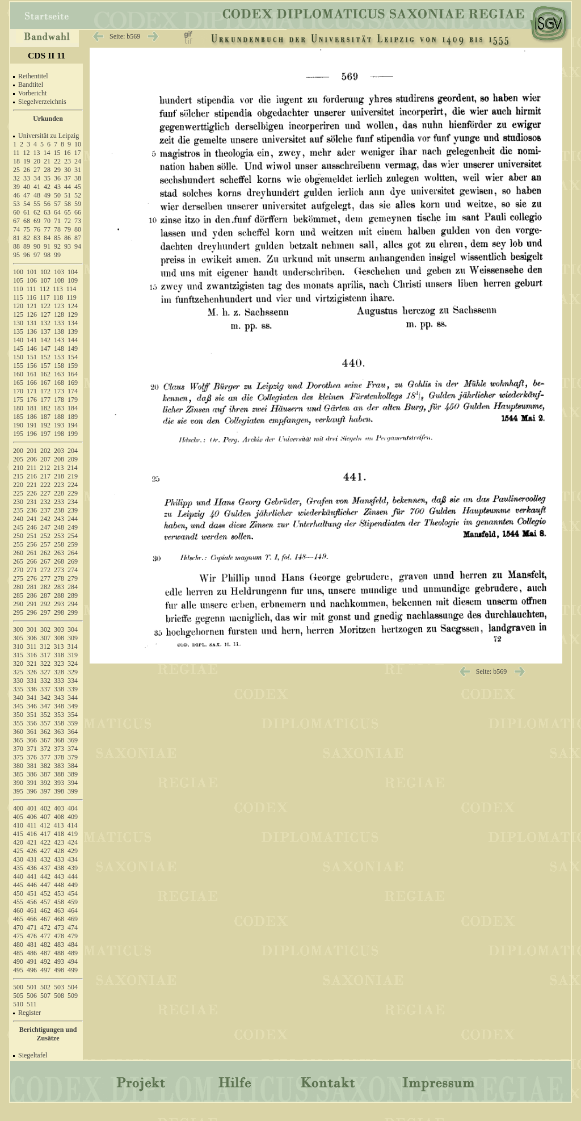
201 (32, 451)
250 (18, 536)
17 (77, 153)
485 (18, 953)
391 (32, 783)
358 (59, 723)
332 (45, 681)
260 (18, 553)
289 (73, 595)
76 (36, 229)
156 (32, 366)
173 (59, 391)
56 (47, 204)
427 (45, 851)
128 (59, 314)
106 (32, 280)
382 (45, 766)
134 (73, 323)
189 (73, 417)
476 (32, 936)
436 (32, 868)
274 (73, 570)
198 (59, 434)
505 (18, 996)
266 (32, 561)
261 (32, 553)
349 (73, 706)
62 (36, 212)
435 (18, 868)
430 (18, 859)
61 (26, 212)
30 (67, 170)
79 (67, 229)
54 (26, 204)
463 (59, 910)
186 (32, 417)
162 (45, 374)
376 (32, 757)
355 (18, 723)
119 (71, 297)
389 (73, 774)
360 (18, 732)
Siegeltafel (32, 1055)
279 (73, 578)
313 (59, 646)
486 (32, 953)
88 (16, 246)
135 (18, 331)
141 (32, 340)
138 (59, 331)
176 (32, 400)
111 (31, 289)
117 (45, 297)
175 (18, 400)
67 (16, 221)
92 (57, 246)
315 (18, 655)
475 (18, 936)
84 (47, 238)
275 (18, 578)
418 (59, 834)
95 (16, 255)
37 (67, 178)
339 (73, 689)
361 (32, 732)
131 (32, 323)
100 (18, 272)
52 (77, 195)
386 (32, 774)
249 (73, 527)
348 (59, 706)
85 (57, 238)
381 (32, 766)
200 (18, 451)
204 (73, 451)
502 (45, 987)
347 (45, 706)
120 (18, 306)
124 (73, 306)
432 (45, 859)
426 (32, 851)
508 (59, 996)
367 (45, 740)
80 (77, 229)
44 (67, 187)
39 (16, 187)
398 (59, 791)
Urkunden (48, 119)
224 (73, 485)
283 (59, 587)
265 (18, 561)
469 (73, 919)
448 (59, 885)
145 (18, 348)
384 (73, 766)
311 (32, 646)
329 (73, 672)
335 (18, 689)
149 (73, 348)
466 (32, 919)
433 (59, 859)
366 (32, 740)
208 (59, 459)
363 (59, 732)
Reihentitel (33, 76)
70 (47, 221)
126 (32, 314)
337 (45, 689)
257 (45, 544)
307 (45, 638)
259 (73, 544)
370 (18, 749)
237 (45, 510)
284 (73, 587)
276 (32, 578)
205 (18, 459)
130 (18, 323)
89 (26, 246)
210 (18, 468)
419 (73, 834)
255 (18, 544)
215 (18, 476)
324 (73, 663)
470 (18, 927)
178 (59, 400)
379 (73, 757)
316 (32, 655)
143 (59, 340)
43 (57, 187)
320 (18, 663)
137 (45, 331)
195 (18, 434)
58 (67, 204)
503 (59, 987)
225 (18, 493)
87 (77, 238)
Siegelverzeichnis (42, 102)
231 (32, 502)
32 (16, 178)
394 (73, 783)
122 (45, 306)
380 (18, 766)
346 (32, 706)
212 (45, 468)
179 (73, 400)
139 (73, 331)
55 (36, 204)
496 (32, 970)
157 (45, 366)
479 (73, 936)
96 (26, 255)
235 (18, 510)
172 (45, 391)
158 (59, 366)
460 (18, 910)
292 (45, 604)
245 (18, 527)
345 (18, 706)
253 (59, 536)
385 (18, 774)
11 (16, 153)
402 (45, 808)
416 (32, 834)
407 (45, 817)
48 (36, 195)
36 (57, 178)
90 (36, 246)
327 (45, 672)
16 (67, 153)
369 (73, 740)
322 (45, 663)
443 (59, 876)
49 (47, 195)
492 (45, 961)
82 (26, 238)
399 (73, 791)
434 (73, 859)
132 (45, 323)
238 (59, 510)
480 (18, 944)
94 (77, 246)
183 (59, 408)
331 (32, 681)
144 (73, 340)
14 (47, 153)
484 (73, 944)
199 (73, 434)
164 (73, 374)
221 (32, 485)
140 (18, 340)
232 (45, 502)
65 (67, 212)
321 (32, 663)
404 (73, 808)
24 (77, 161)
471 (32, 927)
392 (45, 783)
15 (57, 153)
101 (32, 272)
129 (73, 314)
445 (18, 885)
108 (59, 280)
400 (18, 808)
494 (73, 961)
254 (73, 536)
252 (45, 536)
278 (59, 578)
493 (59, 961)
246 (32, 527)
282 (45, 587)
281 (32, 587)
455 (18, 902)
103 (59, 272)
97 (36, 255)
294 (73, 604)
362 (45, 732)
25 (16, 170)
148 (59, 348)
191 (32, 425)
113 (58, 289)
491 (32, 961)
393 (59, 783)
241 (32, 519)
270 (18, 570)
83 (36, 238)
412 (45, 825)
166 (32, 383)
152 (45, 357)
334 (73, 681)
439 (73, 868)
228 (59, 493)
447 (45, 885)
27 (36, 170)
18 (16, 161)
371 (32, 749)
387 (45, 774)
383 (59, 766)
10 (77, 144)
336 (32, 689)
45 (77, 187)
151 (32, 357)
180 (18, 408)
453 (59, 893)
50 (57, 195)
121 (32, 306)
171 (32, 391)
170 (18, 391)
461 (32, 910)
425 (18, 851)
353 (59, 715)
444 (73, 876)
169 (73, 383)
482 (45, 944)
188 (59, 417)
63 (47, 212)
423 (59, 842)
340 (18, 698)
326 (32, 672)
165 (18, 383)
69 (36, 221)
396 (32, 791)
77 (47, 229)
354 (73, 715)
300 (18, 629)
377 (45, 757)
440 (18, 876)
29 (57, 170)
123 (59, 306)
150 (18, 357)
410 (18, 825)
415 (18, 834)
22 (57, 161)
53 (16, 204)
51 (67, 195)
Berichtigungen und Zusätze (48, 1034)
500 (18, 987)
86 (67, 238)
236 (32, 510)
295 (18, 612)
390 (18, 783)
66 (77, 212)
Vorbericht (32, 93)
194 (73, 425)
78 (57, 229)
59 (77, 204)
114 (71, 289)
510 (18, 1004)
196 (32, 434)
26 (26, 170)
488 (59, 953)
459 (73, 902)
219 (73, 476)
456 (32, 902)
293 (59, 604)
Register (29, 1013)
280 (18, 587)
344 (73, 698)
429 (73, 851)
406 (32, 817)
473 (59, 927)
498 (59, 970)
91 (47, 246)
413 (59, 825)
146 (32, 348)
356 (32, 723)
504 (73, 987)
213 (59, 468)
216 (32, 476)
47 (26, 195)
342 (45, 698)
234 (73, 502)
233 (59, 502)
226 (32, 493)
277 (45, 578)
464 (73, 910)
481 (32, 944)
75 (26, 229)
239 (73, 510)
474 (73, 927)
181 (32, 408)
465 (18, 919)
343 (59, 698)
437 (45, 868)
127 (45, 314)
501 (32, 987)
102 (45, 272)
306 (32, 638)
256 (32, 544)
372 (45, 749)
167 (45, 383)
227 (45, 493)
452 (45, 893)
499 (73, 970)
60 (16, 212)
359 (73, 723)
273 (59, 570)
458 (59, 902)
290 (18, 604)
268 (59, 561)
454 (73, 893)
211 (32, 468)
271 (32, 570)
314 (73, 646)
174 (73, 391)
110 (18, 289)
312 (45, 646)
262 (45, 553)
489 (73, 953)
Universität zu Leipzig (48, 136)
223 (59, 485)
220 (18, 485)
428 (59, 851)
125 (18, 314)
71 (57, 221)
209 (73, 459)
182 (45, 408)
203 (59, 451)
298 (59, 612)
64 (57, 212)
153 (59, 357)
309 (73, 638)
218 (59, 476)
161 (32, 374)
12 (26, 153)
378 (59, 757)
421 (32, 842)
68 (26, 221)
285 (18, 595)
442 (45, 876)
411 (32, 825)
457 (45, 902)
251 (32, 536)
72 (67, 221)
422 (45, 842)
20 (36, 161)
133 (59, 323)
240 (18, 519)
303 (59, 629)
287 (45, 595)
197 (45, 434)
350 (18, 715)
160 (18, 374)
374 (73, 749)
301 (32, 629)
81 (16, 238)
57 (57, 204)
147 (45, 348)
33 (26, 178)
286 (32, 595)
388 (59, 774)
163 (59, 374)
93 (67, 246)
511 (32, 1004)
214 (73, 468)
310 (18, 646)
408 (59, 817)
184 (73, 408)
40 (26, 187)
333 (59, 681)
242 (45, 519)
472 (45, 927)
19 (26, 161)
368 (59, 740)
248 (59, 527)
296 (32, 612)
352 (45, 715)
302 (45, 629)
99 (57, 255)
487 (45, 953)
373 (59, 749)
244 (73, 519)
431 (32, 859)
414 (73, 825)
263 (59, 553)
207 (45, 459)
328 (59, 672)
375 (18, 757)
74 (16, 229)
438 (59, 868)
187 (45, 417)
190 (18, 425)
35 (47, 178)
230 (18, 502)
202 (45, 451)
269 (73, 561)
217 (45, 476)
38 (77, 178)
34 (36, 178)
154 (73, 357)
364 (73, 732)
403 (59, 808)
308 (59, 638)
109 (73, 280)
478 (59, 936)
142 (45, 340)
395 (18, 791)
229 (73, 493)
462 (45, 910)
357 (45, 723)
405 (18, 817)
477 (45, 936)
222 (45, 485)
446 (32, 885)
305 (18, 638)
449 (73, 885)
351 (32, 715)
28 (47, 170)
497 (45, 970)
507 (45, 996)
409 (73, 817)
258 (59, 544)
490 (18, 961)
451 (32, 893)
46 (16, 195)
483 (59, 944)
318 (59, 655)
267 (45, 561)
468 (59, 919)
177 (45, 400)
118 (58, 297)
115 (18, 297)
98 (47, 255)
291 (32, 604)
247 (45, 527)
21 (47, 161)
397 (45, 791)
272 (45, 570)
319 (73, 655)
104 (73, 272)
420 (18, 842)
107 (45, 280)
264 (73, 553)
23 (67, 161)
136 (32, 331)
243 (59, 519)
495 (18, 970)
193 (59, 425)
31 (77, 170)
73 (77, 221)
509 (73, 996)
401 (32, 808)
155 (18, 366)
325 (18, 672)
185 (18, 417)
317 (45, 655)
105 (18, 280)
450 (18, 893)
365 (18, 740)
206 (32, 459)
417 (45, 834)
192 (45, 425)
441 (32, 876)
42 (47, 187)
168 (59, 383)
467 (45, 919)
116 (32, 297)
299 (73, 612)
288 (59, 595)
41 (36, 187)
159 (73, 366)
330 (18, 681)
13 (36, 153)
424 (73, 842)
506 (32, 996)
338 (59, 689)
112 (45, 289)
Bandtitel (30, 85)
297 (45, 612)
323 (59, 663)
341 (32, 698)
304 (73, 629)
